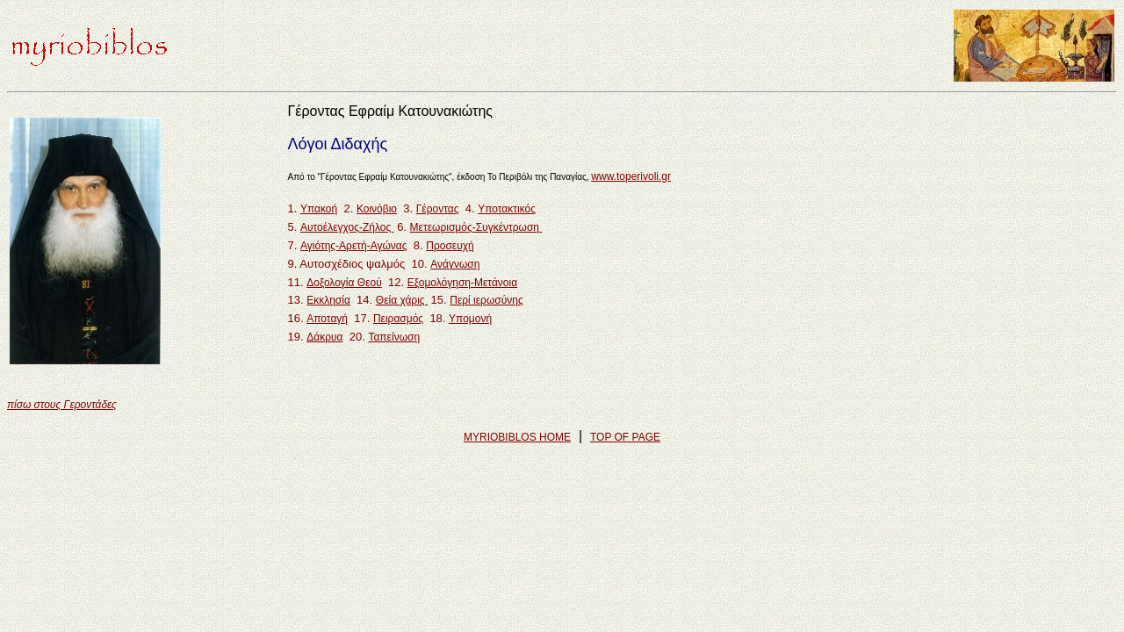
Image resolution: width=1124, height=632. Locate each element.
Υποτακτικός (507, 209)
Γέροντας (437, 209)
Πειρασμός (398, 318)
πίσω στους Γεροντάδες (62, 405)
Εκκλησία (328, 300)
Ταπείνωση (394, 337)
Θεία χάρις (402, 300)
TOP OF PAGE (625, 437)
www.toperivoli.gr (631, 176)
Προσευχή (449, 246)
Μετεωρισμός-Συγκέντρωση (476, 227)
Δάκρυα (324, 337)
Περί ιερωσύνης (486, 300)
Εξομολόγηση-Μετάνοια (462, 282)
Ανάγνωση (454, 264)
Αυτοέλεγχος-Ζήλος (347, 227)
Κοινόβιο (377, 209)
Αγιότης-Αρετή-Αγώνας (353, 246)
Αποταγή (327, 318)
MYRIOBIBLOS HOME (517, 437)
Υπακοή (318, 209)
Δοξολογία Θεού (344, 282)
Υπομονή (470, 318)
